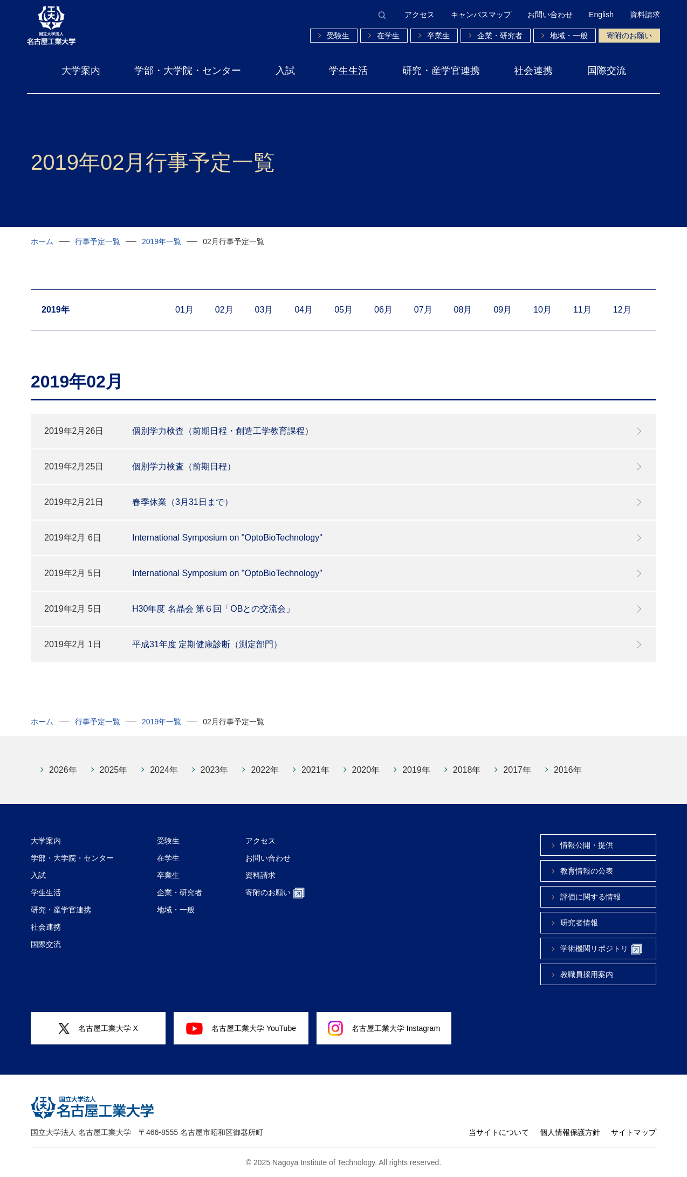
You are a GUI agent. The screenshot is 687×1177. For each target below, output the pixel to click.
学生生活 (348, 70)
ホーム (42, 241)
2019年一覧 (161, 241)
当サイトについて (499, 1132)
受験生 (338, 35)
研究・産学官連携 (441, 70)
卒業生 (438, 35)
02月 (224, 309)
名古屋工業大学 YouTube (241, 1028)
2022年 (265, 769)
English (601, 14)
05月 (343, 309)
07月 (423, 309)
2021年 (315, 769)
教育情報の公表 (586, 871)
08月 (463, 309)
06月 (383, 309)
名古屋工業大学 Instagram (384, 1028)
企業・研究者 (500, 35)
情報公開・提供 (586, 845)
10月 (542, 309)
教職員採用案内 (586, 974)
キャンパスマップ (481, 14)
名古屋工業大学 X (98, 1028)
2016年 (568, 769)
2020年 (366, 769)
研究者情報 (579, 922)
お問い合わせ (550, 14)
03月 (264, 309)
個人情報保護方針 (570, 1132)
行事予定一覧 (97, 241)
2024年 (164, 769)
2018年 (467, 769)
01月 (184, 309)
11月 (582, 309)
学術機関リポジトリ (601, 949)
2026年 (63, 769)
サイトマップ (633, 1132)
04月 (303, 309)
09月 (502, 309)
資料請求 (645, 14)
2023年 (215, 769)
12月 (622, 309)
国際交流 (606, 70)
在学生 (388, 35)
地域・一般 (569, 35)
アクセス (419, 14)
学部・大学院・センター (187, 70)
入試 (285, 70)
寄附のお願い (629, 35)
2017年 (517, 769)
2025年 (114, 769)
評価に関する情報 (590, 896)
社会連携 (533, 70)
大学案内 (80, 70)
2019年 (416, 769)
